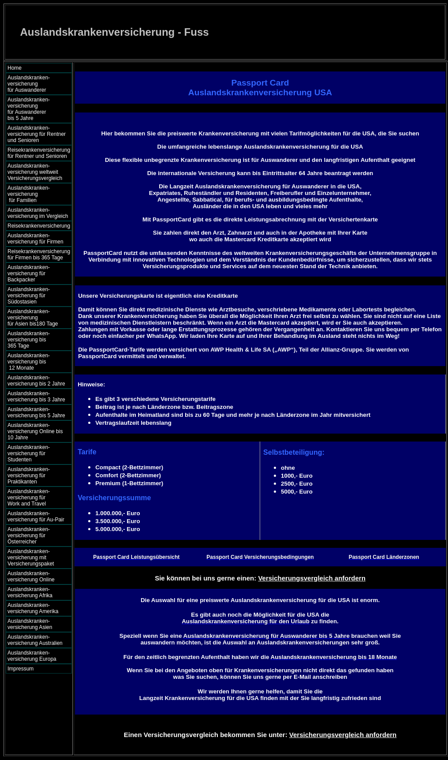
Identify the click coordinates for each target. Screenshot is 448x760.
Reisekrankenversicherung (38, 226)
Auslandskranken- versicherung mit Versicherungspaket (30, 557)
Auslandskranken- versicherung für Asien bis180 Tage (37, 317)
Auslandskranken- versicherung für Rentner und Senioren (36, 134)
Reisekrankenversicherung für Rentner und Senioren (38, 153)
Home (14, 68)
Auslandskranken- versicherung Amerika (32, 608)
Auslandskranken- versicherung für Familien (36, 194)
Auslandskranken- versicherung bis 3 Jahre (36, 396)
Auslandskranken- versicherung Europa (31, 656)
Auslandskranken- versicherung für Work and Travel (33, 497)
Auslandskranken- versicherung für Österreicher (28, 535)
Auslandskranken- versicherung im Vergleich (37, 213)
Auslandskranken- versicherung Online (31, 576)
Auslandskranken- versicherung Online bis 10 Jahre (35, 431)
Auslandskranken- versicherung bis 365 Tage (36, 339)
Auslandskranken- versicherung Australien (35, 640)
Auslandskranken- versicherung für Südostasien (28, 295)
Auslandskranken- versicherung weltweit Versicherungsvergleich (34, 172)
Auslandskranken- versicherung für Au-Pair (35, 516)
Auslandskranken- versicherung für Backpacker (28, 273)
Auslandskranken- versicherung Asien (29, 624)
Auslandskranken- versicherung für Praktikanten (28, 475)
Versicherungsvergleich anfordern (311, 578)
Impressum (20, 669)
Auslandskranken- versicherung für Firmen (35, 238)
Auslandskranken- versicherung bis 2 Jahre (36, 380)
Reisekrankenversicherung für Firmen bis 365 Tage (38, 254)
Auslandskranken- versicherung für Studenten (28, 453)
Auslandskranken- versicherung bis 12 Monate (34, 361)
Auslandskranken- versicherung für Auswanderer (36, 84)
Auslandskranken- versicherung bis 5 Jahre (36, 412)
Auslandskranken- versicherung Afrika (29, 592)
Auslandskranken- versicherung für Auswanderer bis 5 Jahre (37, 109)
